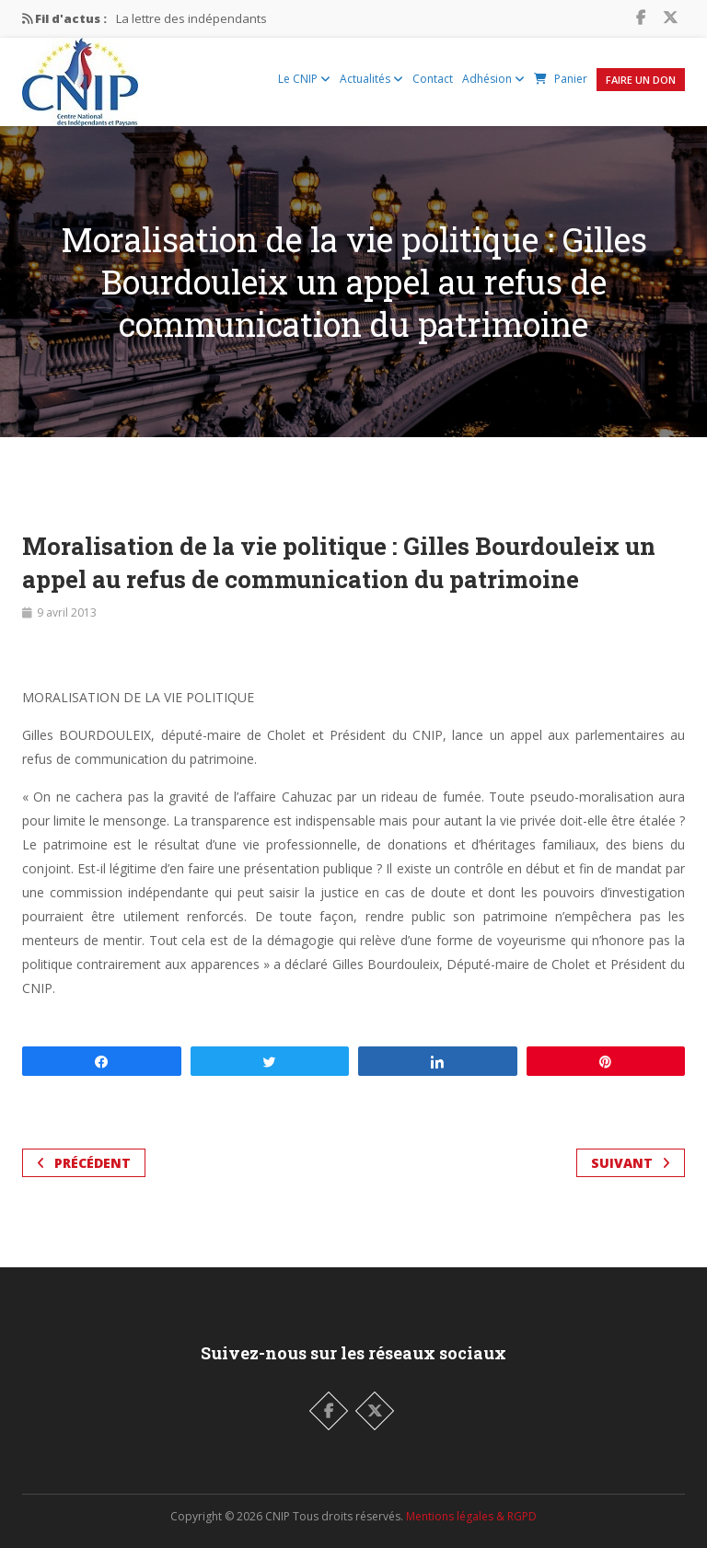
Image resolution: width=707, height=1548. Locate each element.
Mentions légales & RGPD (471, 1516)
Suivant (630, 1163)
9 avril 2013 (67, 612)
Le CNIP (304, 79)
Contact (432, 79)
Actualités (371, 79)
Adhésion (493, 79)
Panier (560, 79)
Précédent (84, 1163)
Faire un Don (641, 80)
